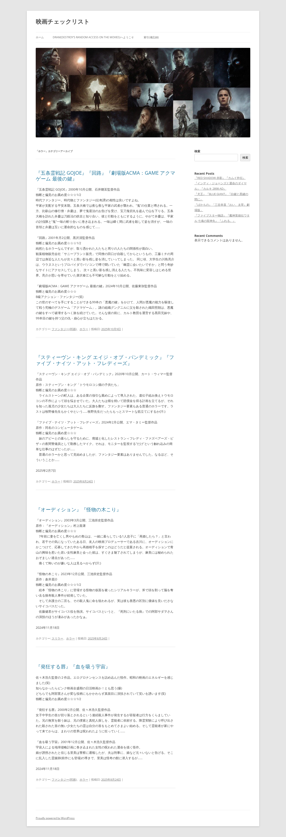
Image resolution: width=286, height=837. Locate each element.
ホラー (84, 329)
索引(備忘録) (151, 37)
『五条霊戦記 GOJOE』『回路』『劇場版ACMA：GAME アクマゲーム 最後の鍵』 (105, 175)
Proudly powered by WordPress (55, 818)
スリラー (57, 638)
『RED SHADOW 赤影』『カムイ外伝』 (220, 178)
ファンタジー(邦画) (64, 329)
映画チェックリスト (63, 21)
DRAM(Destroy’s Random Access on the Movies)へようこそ (93, 37)
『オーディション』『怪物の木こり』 (78, 509)
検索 (197, 151)
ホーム (40, 37)
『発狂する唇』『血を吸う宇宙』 (73, 666)
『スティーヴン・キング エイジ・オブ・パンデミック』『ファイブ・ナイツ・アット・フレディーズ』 (105, 360)
